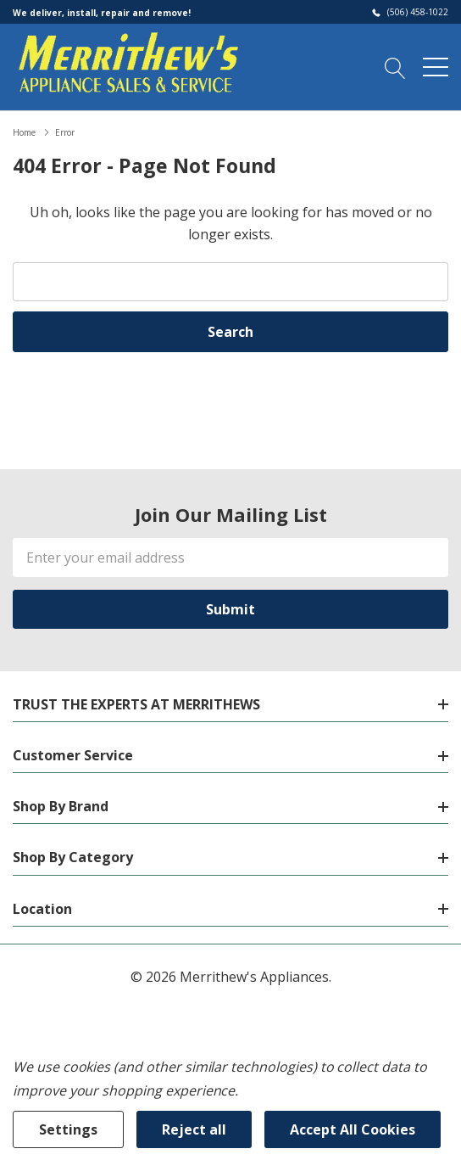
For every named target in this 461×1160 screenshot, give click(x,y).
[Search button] (395, 66)
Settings (68, 1129)
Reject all (194, 1129)
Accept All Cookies (352, 1129)
